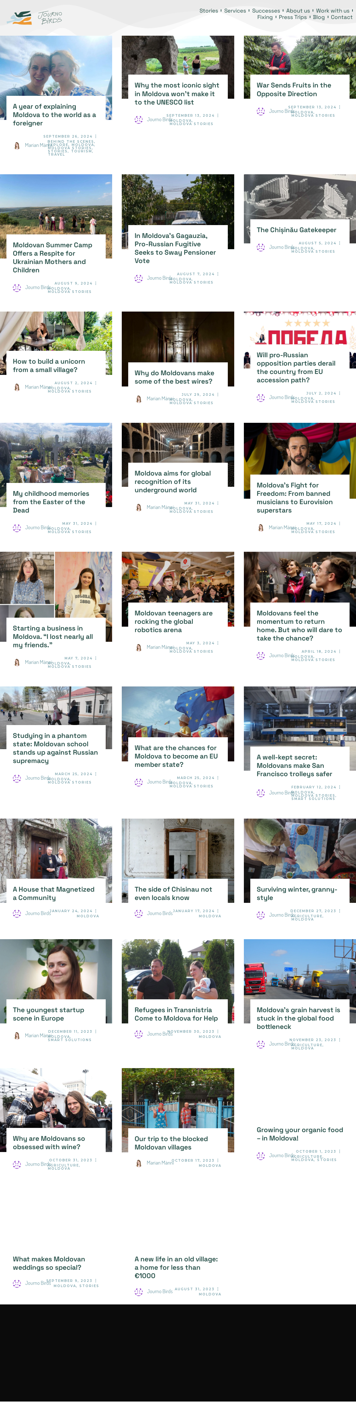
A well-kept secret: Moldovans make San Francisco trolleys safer (294, 765)
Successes (266, 10)
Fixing (265, 17)
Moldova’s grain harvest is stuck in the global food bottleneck (298, 1018)
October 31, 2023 (71, 1160)
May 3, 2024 (200, 643)
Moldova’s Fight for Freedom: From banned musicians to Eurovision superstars (295, 497)
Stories (209, 10)
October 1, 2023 (316, 1151)
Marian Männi (32, 144)
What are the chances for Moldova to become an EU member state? (176, 756)
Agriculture (307, 916)
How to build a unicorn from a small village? (49, 365)
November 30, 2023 (191, 1032)
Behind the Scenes (71, 142)
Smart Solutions (313, 799)
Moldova (83, 145)
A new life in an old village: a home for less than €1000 (176, 1267)
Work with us (333, 10)
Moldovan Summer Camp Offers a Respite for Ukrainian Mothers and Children (52, 257)
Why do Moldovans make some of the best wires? (174, 377)
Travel (56, 154)
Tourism (81, 151)
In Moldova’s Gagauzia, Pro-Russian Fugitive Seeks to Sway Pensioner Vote (175, 248)
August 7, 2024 (196, 274)
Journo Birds (154, 119)
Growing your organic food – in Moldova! (300, 1134)
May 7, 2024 (79, 658)
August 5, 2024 (317, 243)
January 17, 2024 (194, 911)
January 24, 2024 (71, 911)
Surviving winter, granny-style (297, 893)
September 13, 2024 (190, 115)
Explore (58, 145)
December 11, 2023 (70, 1032)
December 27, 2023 (313, 911)
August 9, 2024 (74, 283)
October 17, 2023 (193, 1160)
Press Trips (293, 17)
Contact (342, 17)
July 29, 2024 (198, 395)
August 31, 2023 (195, 1289)
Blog (319, 17)
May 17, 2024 (321, 524)
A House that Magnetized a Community (53, 893)
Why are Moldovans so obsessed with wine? (49, 1142)
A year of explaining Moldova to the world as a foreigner (54, 114)
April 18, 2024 (319, 651)
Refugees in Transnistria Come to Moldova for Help (176, 1014)
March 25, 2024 (74, 774)
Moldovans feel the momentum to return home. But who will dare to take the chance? (299, 625)
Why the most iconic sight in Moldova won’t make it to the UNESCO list (177, 93)
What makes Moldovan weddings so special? (49, 1263)
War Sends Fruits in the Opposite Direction (294, 89)
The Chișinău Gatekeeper (296, 230)
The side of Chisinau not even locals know (173, 893)
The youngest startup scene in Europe (48, 1014)
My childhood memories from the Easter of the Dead (51, 501)
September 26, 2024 (68, 136)
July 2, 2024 (321, 393)
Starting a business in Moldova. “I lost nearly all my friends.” (53, 636)
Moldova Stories (70, 148)
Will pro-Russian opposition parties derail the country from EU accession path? (296, 367)
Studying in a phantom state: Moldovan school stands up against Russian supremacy (55, 748)
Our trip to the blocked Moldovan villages (171, 1143)
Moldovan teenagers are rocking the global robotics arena (174, 621)
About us (298, 10)
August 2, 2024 (74, 383)
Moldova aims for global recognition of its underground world (173, 481)
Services (235, 10)
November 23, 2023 (312, 1040)
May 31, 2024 (77, 524)
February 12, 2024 (313, 787)
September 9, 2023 (69, 1281)
